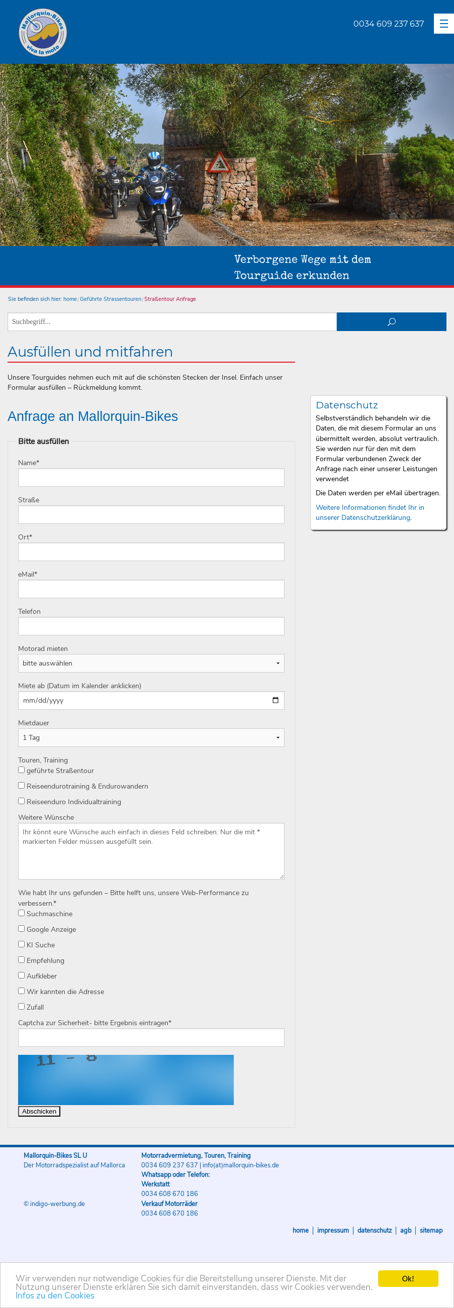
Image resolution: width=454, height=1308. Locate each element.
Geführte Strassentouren (110, 299)
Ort (25, 537)
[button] (444, 24)
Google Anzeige (47, 929)
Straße (28, 500)
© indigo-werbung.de (54, 1204)
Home (301, 1231)
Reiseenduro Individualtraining (69, 802)
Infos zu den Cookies (55, 1296)
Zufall (31, 1007)
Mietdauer (33, 723)
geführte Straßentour (56, 771)
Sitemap (431, 1231)
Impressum (333, 1231)
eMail (27, 574)
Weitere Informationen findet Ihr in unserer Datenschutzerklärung (370, 512)
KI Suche (36, 945)
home (70, 299)
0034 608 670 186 (169, 1193)
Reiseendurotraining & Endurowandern (83, 786)
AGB (405, 1231)
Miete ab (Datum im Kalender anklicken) (79, 686)
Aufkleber (37, 976)
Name (28, 463)
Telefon (29, 611)
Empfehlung (41, 960)
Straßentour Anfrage (170, 299)
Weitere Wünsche (46, 817)
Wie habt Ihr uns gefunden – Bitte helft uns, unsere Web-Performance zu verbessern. (133, 898)
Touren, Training (43, 760)
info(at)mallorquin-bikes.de (241, 1165)
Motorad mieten (43, 648)
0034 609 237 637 (388, 24)
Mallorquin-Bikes (102, 33)
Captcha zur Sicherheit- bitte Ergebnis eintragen (94, 1023)
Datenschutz (374, 1231)
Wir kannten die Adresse (61, 992)
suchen (391, 321)
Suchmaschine (45, 914)
